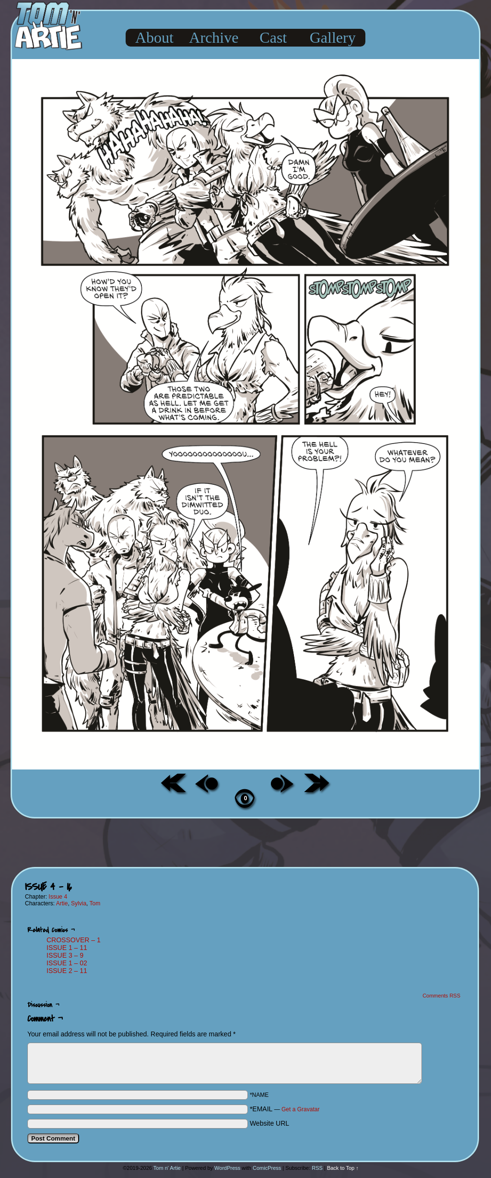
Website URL (269, 1123)
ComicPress (267, 1168)
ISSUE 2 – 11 (67, 970)
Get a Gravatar (300, 1109)
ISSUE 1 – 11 (67, 947)
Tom (95, 903)
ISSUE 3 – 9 (65, 955)
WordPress (227, 1168)
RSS (317, 1168)
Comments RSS (441, 995)
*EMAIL (285, 1109)
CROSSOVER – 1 (74, 940)
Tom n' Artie (167, 1168)
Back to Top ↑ (343, 1168)
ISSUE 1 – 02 (67, 963)
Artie (62, 903)
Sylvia (78, 903)
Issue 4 (57, 896)
